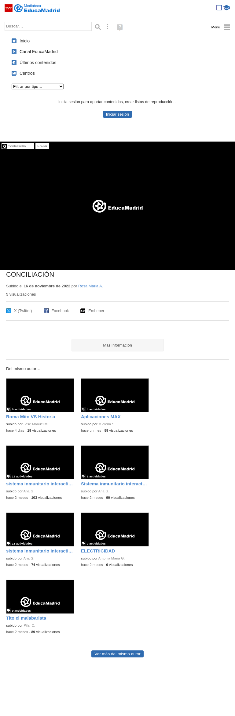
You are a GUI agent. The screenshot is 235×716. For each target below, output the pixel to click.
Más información (117, 345)
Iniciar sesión (117, 114)
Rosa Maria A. (90, 286)
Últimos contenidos (38, 62)
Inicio (25, 40)
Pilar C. (29, 625)
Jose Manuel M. (36, 424)
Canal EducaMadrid (39, 51)
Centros (27, 73)
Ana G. (29, 491)
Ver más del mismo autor (117, 654)
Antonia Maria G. (111, 558)
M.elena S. (106, 424)
